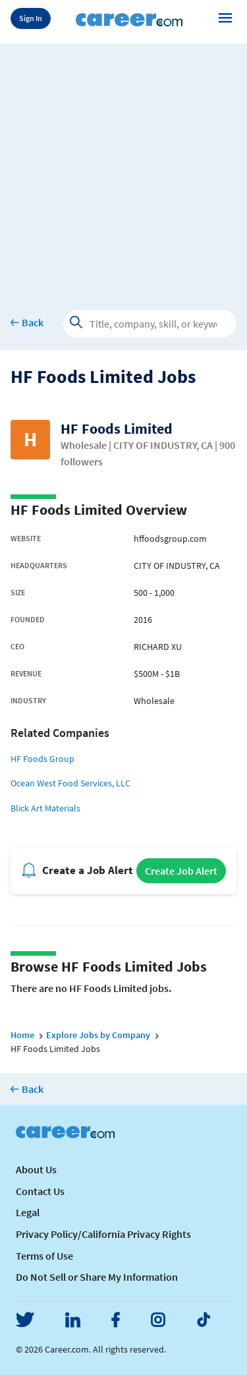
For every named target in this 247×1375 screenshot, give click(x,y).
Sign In (30, 18)
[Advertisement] (123, 167)
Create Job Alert (181, 870)
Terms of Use (44, 1255)
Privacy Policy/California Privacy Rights (103, 1234)
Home (22, 1035)
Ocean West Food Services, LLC (70, 783)
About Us (36, 1169)
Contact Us (40, 1191)
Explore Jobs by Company (98, 1035)
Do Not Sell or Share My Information (97, 1276)
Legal (28, 1212)
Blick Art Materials (45, 808)
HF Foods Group (42, 759)
